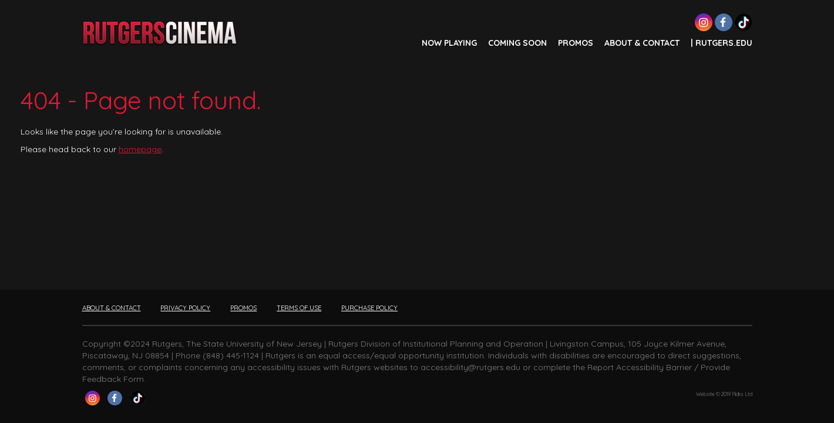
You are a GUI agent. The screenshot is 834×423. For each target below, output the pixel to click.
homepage (140, 149)
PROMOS (575, 43)
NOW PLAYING (449, 43)
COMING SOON (517, 43)
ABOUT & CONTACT (642, 43)
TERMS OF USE (299, 308)
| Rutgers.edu (721, 43)
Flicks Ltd (742, 394)
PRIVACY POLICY (185, 308)
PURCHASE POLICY (369, 308)
